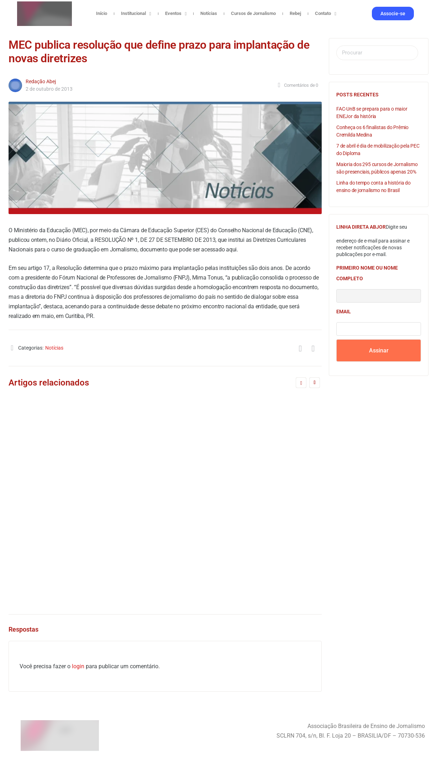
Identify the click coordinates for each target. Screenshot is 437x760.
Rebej (295, 13)
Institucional (136, 13)
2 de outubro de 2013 (49, 89)
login (78, 666)
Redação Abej (41, 81)
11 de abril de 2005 (55, 566)
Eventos (176, 13)
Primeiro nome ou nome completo (367, 273)
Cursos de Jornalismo (253, 13)
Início (101, 13)
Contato (325, 13)
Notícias (208, 13)
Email (343, 311)
